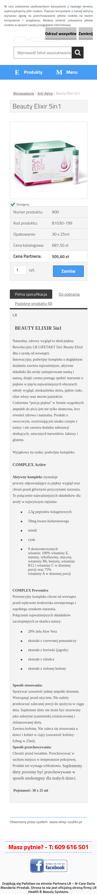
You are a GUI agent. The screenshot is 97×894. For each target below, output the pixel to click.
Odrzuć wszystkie (61, 33)
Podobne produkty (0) (34, 303)
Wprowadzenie (23, 93)
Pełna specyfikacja (31, 294)
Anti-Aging (45, 93)
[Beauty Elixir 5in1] (48, 124)
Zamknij (86, 33)
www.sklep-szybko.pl (65, 821)
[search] (78, 53)
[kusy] (19, 270)
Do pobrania (69, 294)
